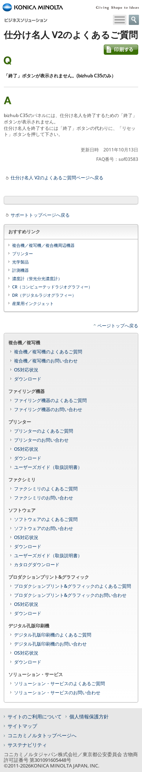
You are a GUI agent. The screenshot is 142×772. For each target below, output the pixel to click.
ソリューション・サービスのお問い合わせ (57, 692)
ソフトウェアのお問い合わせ (43, 528)
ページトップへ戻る (117, 325)
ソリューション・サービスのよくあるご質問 (59, 683)
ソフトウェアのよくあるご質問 (46, 519)
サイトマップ (22, 726)
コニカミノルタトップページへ (42, 735)
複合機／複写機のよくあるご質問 (48, 351)
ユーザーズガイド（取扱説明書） (48, 467)
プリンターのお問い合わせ (41, 440)
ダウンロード (27, 379)
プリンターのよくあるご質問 (43, 431)
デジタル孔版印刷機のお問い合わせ (50, 644)
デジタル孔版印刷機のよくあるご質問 (52, 635)
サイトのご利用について (35, 716)
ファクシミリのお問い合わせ (43, 498)
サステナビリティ (27, 744)
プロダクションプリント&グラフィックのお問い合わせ (70, 595)
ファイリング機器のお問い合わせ (48, 409)
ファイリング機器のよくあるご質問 (50, 400)
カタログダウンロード (36, 564)
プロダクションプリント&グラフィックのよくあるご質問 (72, 586)
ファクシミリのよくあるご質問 (46, 488)
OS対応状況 (26, 370)
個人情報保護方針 (89, 716)
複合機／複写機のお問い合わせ (46, 360)
